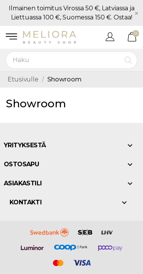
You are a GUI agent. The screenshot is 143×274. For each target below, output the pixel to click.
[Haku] (71, 60)
